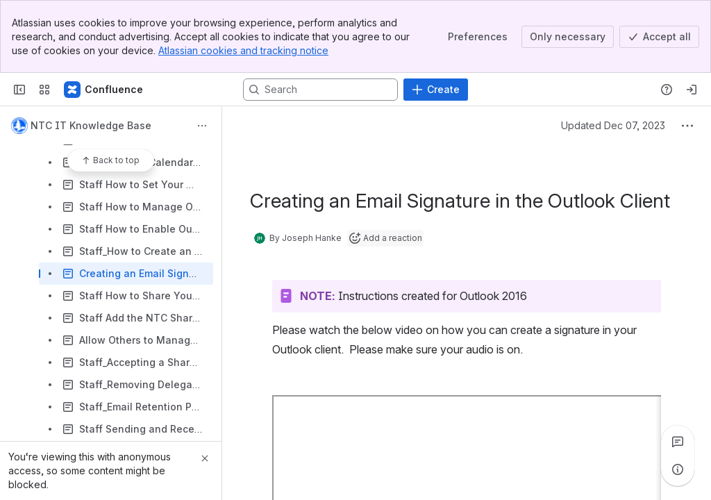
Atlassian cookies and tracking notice (243, 50)
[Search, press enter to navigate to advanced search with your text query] (320, 89)
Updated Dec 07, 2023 (613, 125)
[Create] (435, 89)
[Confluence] (104, 89)
